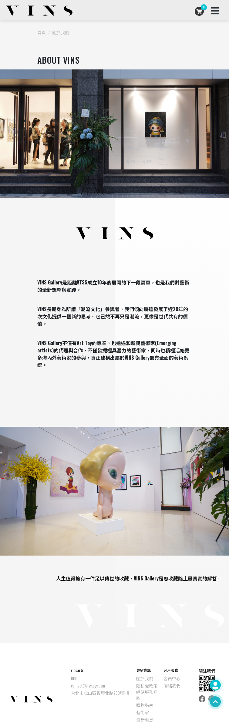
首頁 (41, 32)
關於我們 (60, 32)
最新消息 (144, 720)
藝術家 (142, 712)
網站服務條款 (146, 695)
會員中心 (171, 678)
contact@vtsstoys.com (88, 686)
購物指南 (144, 705)
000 (74, 678)
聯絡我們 (171, 686)
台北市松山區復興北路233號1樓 (100, 693)
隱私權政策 (146, 686)
